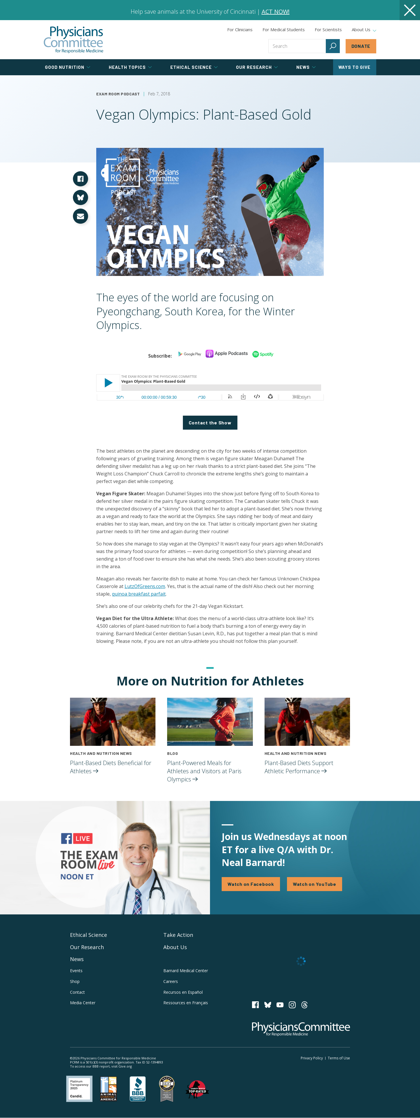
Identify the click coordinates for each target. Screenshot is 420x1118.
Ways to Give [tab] (354, 67)
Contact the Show (210, 422)
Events (76, 970)
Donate (361, 46)
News (77, 959)
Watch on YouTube (314, 884)
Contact (77, 992)
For (283, 29)
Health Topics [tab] (130, 67)
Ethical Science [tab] (194, 67)
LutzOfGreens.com (145, 586)
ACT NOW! (276, 11)
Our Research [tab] (257, 67)
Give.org (125, 1066)
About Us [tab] (364, 29)
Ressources (185, 1002)
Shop (75, 981)
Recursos (183, 992)
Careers (170, 981)
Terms (339, 1058)
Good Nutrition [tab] (67, 67)
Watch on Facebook (251, 884)
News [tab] (306, 67)
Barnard (185, 970)
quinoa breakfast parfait (139, 594)
